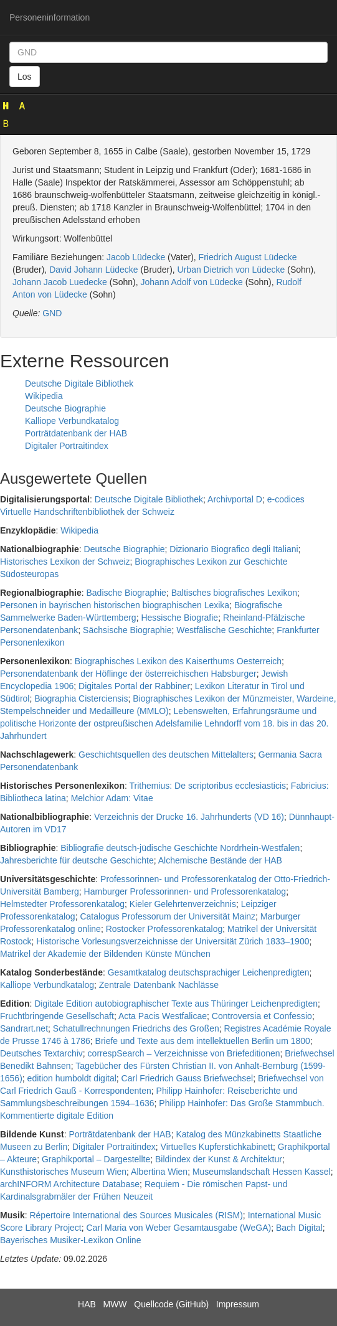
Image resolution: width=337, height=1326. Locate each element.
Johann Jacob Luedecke (59, 282)
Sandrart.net (24, 1028)
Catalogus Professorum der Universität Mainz (167, 916)
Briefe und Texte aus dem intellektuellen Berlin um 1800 (202, 1041)
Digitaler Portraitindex (66, 446)
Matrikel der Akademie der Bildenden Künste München (105, 954)
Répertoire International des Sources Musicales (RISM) (135, 1215)
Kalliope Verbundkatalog (72, 421)
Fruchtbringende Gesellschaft (57, 1016)
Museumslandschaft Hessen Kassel (261, 1172)
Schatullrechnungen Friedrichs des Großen (136, 1028)
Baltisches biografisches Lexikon (234, 593)
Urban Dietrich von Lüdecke (231, 270)
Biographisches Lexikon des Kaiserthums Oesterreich (178, 661)
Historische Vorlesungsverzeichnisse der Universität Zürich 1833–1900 (172, 941)
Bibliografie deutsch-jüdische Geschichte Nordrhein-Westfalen (180, 848)
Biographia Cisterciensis (81, 698)
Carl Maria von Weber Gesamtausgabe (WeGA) (179, 1228)
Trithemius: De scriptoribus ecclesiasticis (208, 786)
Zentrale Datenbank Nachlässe (159, 985)
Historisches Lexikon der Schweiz (65, 562)
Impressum (237, 1304)
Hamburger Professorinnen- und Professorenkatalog (185, 891)
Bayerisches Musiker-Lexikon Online (70, 1240)
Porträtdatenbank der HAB (76, 433)
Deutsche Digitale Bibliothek (79, 383)
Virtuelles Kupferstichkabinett (217, 1147)
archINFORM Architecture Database (70, 1184)
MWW (114, 1304)
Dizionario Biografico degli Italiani (233, 549)
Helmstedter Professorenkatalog (62, 904)
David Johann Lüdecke (93, 270)
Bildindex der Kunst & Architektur (218, 1159)
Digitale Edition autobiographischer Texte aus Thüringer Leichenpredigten (176, 1004)
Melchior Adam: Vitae (112, 798)
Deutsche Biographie (65, 408)
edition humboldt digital (71, 1078)
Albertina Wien (159, 1172)
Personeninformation (49, 17)
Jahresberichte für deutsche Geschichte (77, 860)
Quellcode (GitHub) (171, 1304)
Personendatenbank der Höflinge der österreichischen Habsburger (128, 674)
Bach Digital (299, 1228)
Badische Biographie (126, 593)
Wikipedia (44, 396)
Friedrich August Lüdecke (248, 257)
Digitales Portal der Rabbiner (134, 686)
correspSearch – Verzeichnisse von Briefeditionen (184, 1053)
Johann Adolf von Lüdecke (192, 282)
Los (24, 77)
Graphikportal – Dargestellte (96, 1159)
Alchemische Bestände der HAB (220, 860)
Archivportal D (234, 499)
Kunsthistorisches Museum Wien (63, 1172)
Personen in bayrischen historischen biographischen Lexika (114, 605)
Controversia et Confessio (262, 1016)
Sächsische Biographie (127, 630)
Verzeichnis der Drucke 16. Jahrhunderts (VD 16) (189, 817)
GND (52, 313)
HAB (87, 1304)
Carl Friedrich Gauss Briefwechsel (187, 1078)
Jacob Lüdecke (136, 257)
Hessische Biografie (179, 618)
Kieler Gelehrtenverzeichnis (183, 904)
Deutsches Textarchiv (41, 1053)
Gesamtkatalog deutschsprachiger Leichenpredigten (209, 972)
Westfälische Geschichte (224, 630)
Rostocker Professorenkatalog (164, 929)
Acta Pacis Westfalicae (162, 1016)
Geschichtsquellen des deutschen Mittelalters (166, 754)
